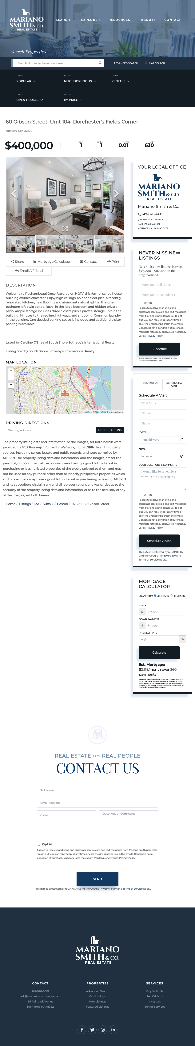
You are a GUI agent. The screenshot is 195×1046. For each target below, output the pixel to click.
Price (142, 605)
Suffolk (48, 504)
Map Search (157, 63)
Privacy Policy (155, 335)
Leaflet (87, 412)
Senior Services (155, 1006)
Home (10, 504)
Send (97, 879)
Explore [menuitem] (89, 20)
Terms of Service (149, 559)
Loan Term (146, 596)
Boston (62, 504)
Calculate (159, 652)
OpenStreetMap (103, 412)
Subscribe (159, 349)
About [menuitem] (147, 20)
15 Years (177, 595)
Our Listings (97, 996)
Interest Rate (148, 632)
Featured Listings (97, 1006)
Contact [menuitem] (172, 20)
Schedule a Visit (174, 385)
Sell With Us (154, 996)
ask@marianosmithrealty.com (40, 996)
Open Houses (27, 100)
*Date (142, 432)
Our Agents (161, 228)
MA (36, 504)
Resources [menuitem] (119, 20)
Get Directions (110, 430)
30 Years (161, 595)
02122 (76, 504)
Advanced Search (126, 63)
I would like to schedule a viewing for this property (162, 478)
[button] (100, 63)
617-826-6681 (152, 214)
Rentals (118, 81)
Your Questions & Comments (158, 464)
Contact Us (145, 228)
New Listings (97, 1001)
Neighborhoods (78, 81)
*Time (142, 448)
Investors (155, 1001)
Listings (25, 504)
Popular (23, 81)
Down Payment (149, 619)
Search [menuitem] (63, 20)
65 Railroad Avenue (40, 1004)
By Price (71, 100)
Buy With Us (154, 991)
